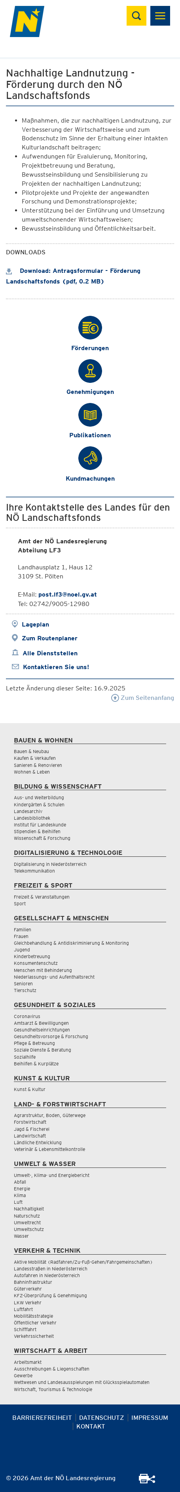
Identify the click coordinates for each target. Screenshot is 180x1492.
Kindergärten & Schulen (39, 805)
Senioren (23, 984)
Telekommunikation (34, 871)
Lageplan (35, 624)
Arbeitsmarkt (28, 1362)
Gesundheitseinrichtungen (42, 1030)
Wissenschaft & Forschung (42, 838)
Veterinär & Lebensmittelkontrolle (49, 1149)
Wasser (21, 1236)
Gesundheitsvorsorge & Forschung (51, 1036)
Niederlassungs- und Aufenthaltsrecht (54, 977)
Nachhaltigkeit (29, 1209)
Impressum (149, 1417)
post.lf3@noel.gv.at (67, 594)
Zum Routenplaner (50, 638)
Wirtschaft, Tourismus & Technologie (53, 1389)
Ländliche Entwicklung (38, 1142)
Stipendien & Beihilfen (37, 831)
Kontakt (90, 1426)
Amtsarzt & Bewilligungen (41, 1023)
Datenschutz (101, 1417)
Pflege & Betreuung (34, 1043)
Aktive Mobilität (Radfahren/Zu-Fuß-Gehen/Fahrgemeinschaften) (83, 1262)
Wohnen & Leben (32, 772)
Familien (22, 930)
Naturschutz (27, 1216)
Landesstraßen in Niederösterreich (50, 1269)
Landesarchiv (28, 811)
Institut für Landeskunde (40, 825)
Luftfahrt (23, 1309)
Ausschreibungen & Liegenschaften (51, 1369)
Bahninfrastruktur (33, 1282)
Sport (20, 903)
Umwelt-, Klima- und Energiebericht (51, 1175)
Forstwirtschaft (30, 1122)
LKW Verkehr (28, 1303)
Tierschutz (25, 990)
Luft (18, 1202)
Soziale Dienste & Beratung (42, 1050)
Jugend (22, 950)
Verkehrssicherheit (34, 1336)
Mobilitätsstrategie (33, 1316)
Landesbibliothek (32, 818)
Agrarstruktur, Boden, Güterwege (49, 1115)
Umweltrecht (27, 1222)
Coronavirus (27, 1016)
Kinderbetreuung (32, 956)
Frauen (21, 936)
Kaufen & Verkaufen (35, 758)
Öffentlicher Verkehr (35, 1323)
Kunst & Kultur (29, 1089)
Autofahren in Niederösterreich (47, 1275)
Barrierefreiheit (42, 1417)
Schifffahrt (25, 1329)
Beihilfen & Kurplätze (36, 1064)
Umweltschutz (29, 1229)
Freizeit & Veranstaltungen (42, 897)
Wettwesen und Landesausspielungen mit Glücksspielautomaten (82, 1382)
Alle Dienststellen (50, 653)
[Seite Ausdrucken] (144, 1481)
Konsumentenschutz (36, 963)
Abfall (20, 1182)
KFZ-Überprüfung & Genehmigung (50, 1295)
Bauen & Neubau (31, 751)
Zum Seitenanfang (142, 697)
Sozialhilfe (25, 1057)
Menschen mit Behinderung (43, 970)
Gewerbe (23, 1375)
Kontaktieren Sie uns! (56, 667)
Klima (20, 1195)
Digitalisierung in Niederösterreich (50, 864)
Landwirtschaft (30, 1136)
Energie (22, 1189)
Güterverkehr (28, 1289)
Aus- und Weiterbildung (39, 797)
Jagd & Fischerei (31, 1129)
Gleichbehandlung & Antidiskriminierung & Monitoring (71, 943)
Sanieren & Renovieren (38, 765)
